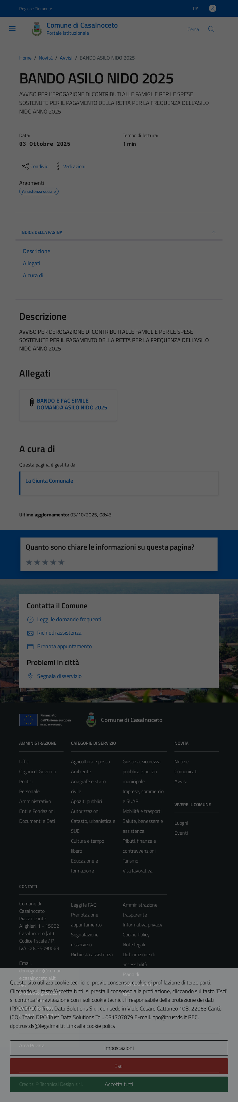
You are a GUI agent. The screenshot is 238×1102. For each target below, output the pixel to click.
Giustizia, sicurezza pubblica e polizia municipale (142, 771)
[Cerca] (211, 29)
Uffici (24, 761)
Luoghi (181, 823)
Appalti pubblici (86, 801)
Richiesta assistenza (92, 954)
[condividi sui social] (35, 166)
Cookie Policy (136, 934)
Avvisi (180, 781)
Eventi (181, 833)
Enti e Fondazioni (37, 811)
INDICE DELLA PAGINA (119, 232)
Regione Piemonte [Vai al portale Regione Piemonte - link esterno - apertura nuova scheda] (35, 8)
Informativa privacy (142, 924)
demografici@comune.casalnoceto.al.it (40, 974)
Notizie (181, 761)
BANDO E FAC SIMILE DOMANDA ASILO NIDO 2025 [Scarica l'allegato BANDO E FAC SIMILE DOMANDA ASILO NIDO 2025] (72, 404)
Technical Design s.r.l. (61, 1084)
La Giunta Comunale (49, 480)
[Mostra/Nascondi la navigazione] (12, 28)
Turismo (130, 860)
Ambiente (81, 771)
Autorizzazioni (85, 811)
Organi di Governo (37, 771)
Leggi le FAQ (84, 904)
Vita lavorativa (137, 870)
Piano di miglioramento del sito (141, 984)
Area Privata (32, 1045)
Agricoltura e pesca (90, 761)
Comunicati (185, 771)
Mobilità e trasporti (142, 811)
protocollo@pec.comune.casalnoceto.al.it (40, 996)
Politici (26, 781)
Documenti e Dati (37, 821)
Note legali (134, 944)
